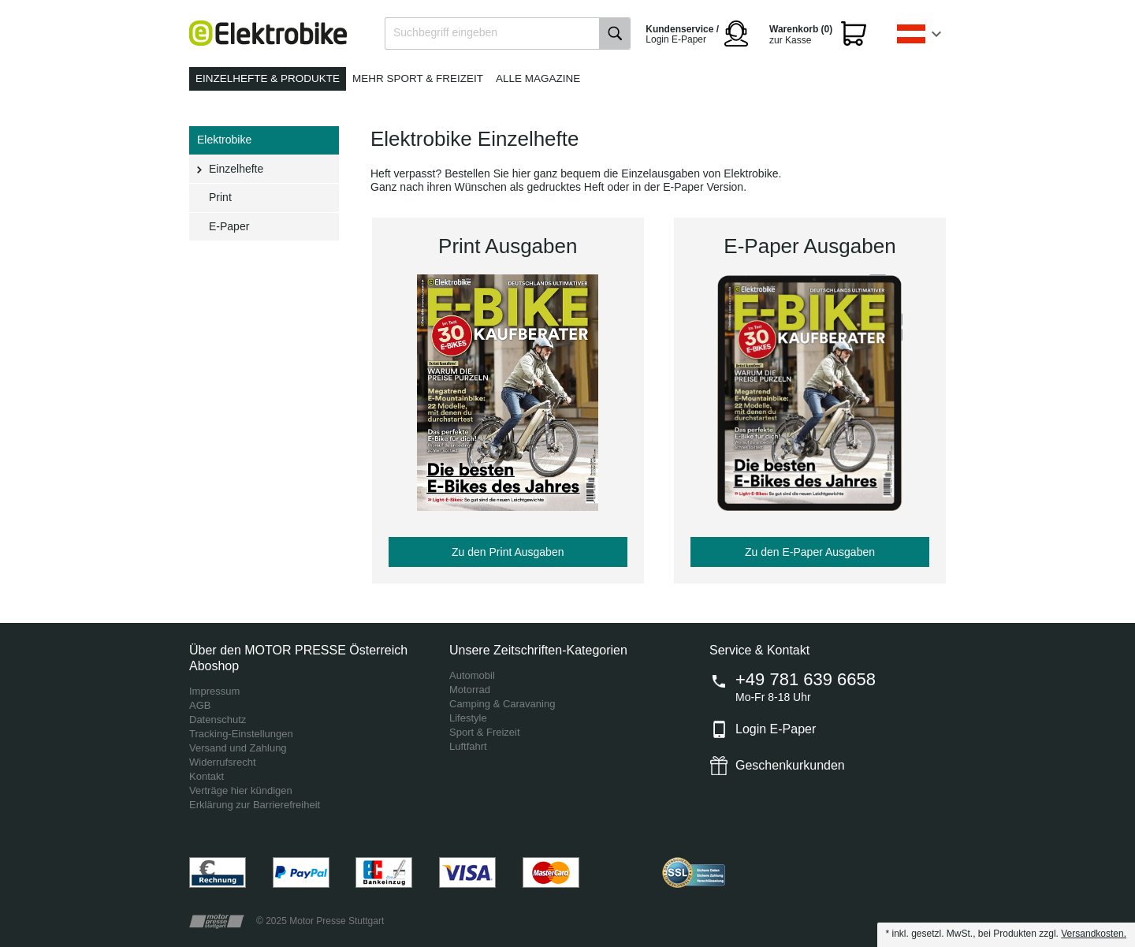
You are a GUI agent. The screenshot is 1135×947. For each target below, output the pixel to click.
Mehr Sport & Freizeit (417, 78)
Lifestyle (468, 718)
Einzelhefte (236, 168)
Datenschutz (217, 719)
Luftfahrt (468, 746)
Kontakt (206, 776)
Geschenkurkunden (790, 765)
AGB (199, 705)
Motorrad (469, 689)
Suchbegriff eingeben (445, 32)
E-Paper (229, 226)
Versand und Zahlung (238, 748)
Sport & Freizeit (484, 732)
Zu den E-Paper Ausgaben (810, 552)
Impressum (214, 691)
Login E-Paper (775, 729)
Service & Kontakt (759, 650)
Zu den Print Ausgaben (508, 552)
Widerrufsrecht (222, 762)
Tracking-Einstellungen (241, 734)
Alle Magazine (538, 78)
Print (220, 197)
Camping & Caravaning (502, 704)
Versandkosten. (1093, 933)
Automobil (472, 675)
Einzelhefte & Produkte (267, 78)
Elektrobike (224, 139)
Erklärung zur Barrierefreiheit (254, 805)
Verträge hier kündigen (240, 790)
